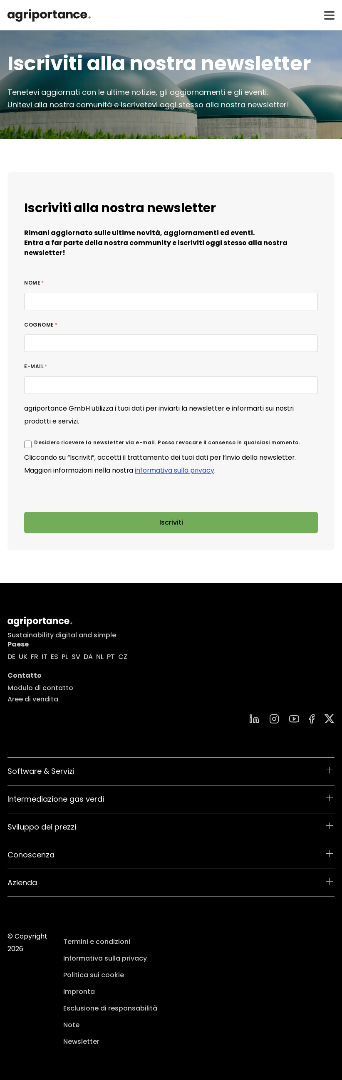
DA (88, 656)
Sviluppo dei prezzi (41, 827)
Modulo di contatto (40, 688)
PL (65, 656)
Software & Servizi (40, 771)
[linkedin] (254, 719)
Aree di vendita (32, 699)
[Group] (330, 718)
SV (76, 656)
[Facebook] (312, 718)
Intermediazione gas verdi (55, 799)
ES (54, 656)
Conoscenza (31, 855)
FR (34, 656)
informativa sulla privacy (174, 470)
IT (44, 656)
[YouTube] (294, 719)
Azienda (22, 882)
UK (23, 656)
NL (100, 656)
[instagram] (274, 719)
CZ (122, 656)
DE (11, 656)
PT (111, 656)
